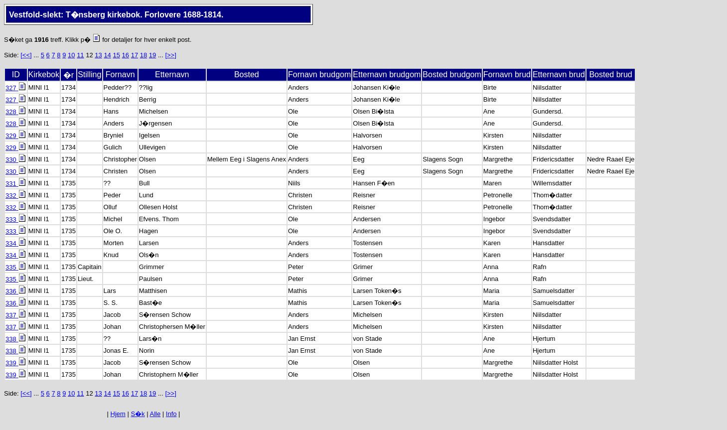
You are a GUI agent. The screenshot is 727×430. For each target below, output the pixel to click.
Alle (155, 414)
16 (125, 55)
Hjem (118, 414)
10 (71, 55)
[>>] (170, 55)
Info (171, 414)
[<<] (25, 55)
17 (134, 55)
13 (98, 55)
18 (143, 55)
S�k (138, 414)
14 (107, 55)
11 (80, 55)
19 (152, 55)
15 (116, 55)
